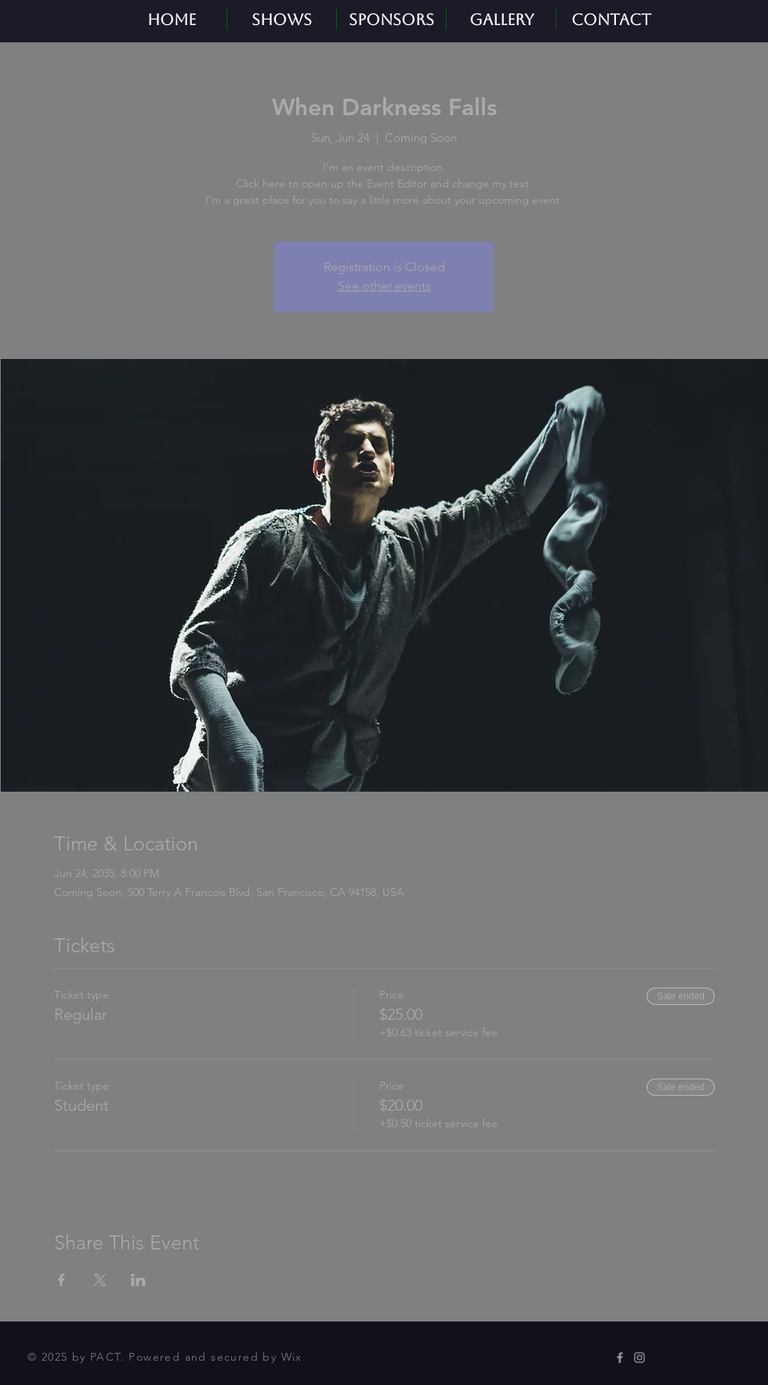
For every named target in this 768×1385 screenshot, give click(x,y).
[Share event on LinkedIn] (138, 1280)
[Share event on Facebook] (61, 1280)
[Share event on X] (99, 1280)
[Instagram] (639, 1358)
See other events (384, 285)
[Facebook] (620, 1358)
